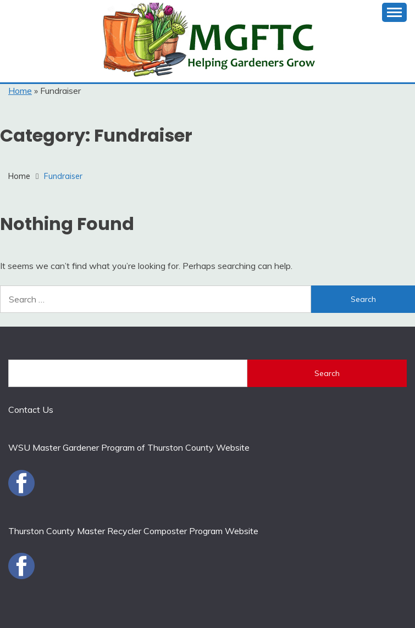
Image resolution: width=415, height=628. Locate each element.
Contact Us (30, 409)
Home (20, 90)
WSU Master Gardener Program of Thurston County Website (129, 447)
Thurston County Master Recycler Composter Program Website (133, 530)
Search (327, 373)
